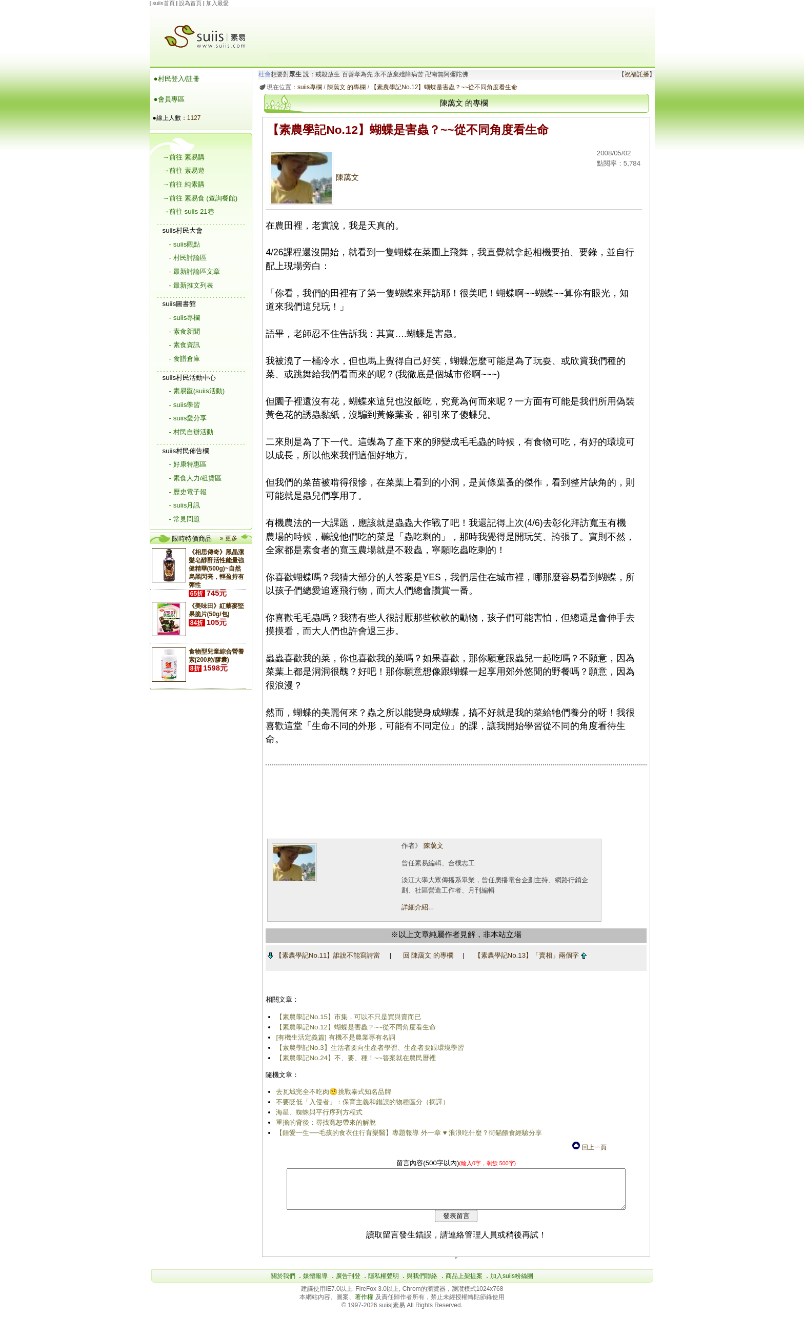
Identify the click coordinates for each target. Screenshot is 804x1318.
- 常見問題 (184, 519)
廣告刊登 (348, 1283)
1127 (194, 117)
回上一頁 (589, 1147)
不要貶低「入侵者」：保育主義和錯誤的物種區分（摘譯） (361, 1102)
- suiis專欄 (184, 317)
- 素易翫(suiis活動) (197, 391)
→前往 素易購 (184, 157)
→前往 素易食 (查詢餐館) (200, 198)
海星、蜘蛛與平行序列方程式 (317, 1112)
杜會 (262, 74)
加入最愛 (217, 3)
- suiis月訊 (184, 505)
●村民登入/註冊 (177, 79)
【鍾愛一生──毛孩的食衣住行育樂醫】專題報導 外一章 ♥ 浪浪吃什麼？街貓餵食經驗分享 (407, 1133)
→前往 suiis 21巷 (188, 211)
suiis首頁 (163, 3)
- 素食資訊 (184, 345)
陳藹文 (312, 177)
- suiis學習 (184, 405)
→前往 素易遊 (184, 170)
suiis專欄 (307, 87)
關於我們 (283, 1283)
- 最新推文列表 (191, 285)
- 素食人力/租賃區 (195, 478)
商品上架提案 (464, 1283)
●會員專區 (169, 99)
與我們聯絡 (422, 1283)
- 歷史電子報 (188, 492)
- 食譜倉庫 (184, 358)
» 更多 (228, 538)
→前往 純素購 (184, 184)
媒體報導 (315, 1283)
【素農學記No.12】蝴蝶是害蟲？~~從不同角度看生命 (442, 87)
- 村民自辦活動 (191, 432)
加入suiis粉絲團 (511, 1283)
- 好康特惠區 (188, 464)
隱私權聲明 (383, 1283)
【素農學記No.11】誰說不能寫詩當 (322, 955)
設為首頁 (190, 3)
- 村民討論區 (188, 257)
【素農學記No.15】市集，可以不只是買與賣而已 (346, 1017)
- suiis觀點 (184, 244)
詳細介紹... (415, 907)
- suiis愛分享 (188, 418)
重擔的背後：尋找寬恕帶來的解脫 (324, 1122)
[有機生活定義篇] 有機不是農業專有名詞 (333, 1037)
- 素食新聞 (184, 331)
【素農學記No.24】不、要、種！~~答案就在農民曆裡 (354, 1058)
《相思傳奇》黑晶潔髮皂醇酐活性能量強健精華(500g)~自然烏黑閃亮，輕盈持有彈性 (216, 569)
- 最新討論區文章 (194, 271)
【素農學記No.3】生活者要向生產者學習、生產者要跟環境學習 (368, 1047)
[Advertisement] (457, 30)
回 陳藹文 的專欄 (426, 955)
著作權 (365, 1304)
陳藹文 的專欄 (344, 87)
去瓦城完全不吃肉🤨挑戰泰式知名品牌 (332, 1092)
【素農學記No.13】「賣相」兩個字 (528, 955)
